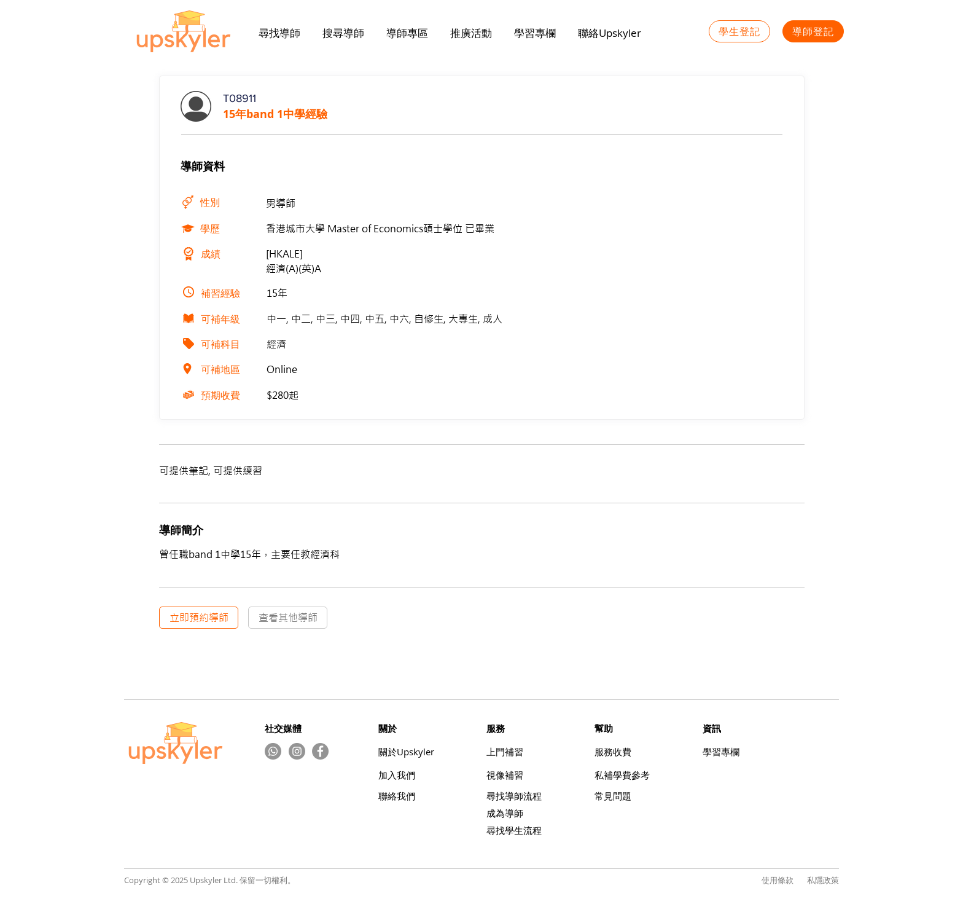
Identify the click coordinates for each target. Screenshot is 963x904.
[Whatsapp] (273, 751)
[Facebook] (320, 751)
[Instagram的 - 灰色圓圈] (297, 751)
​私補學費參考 (622, 775)
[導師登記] (813, 31)
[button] (471, 33)
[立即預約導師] (198, 618)
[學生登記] (739, 31)
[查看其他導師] (287, 618)
